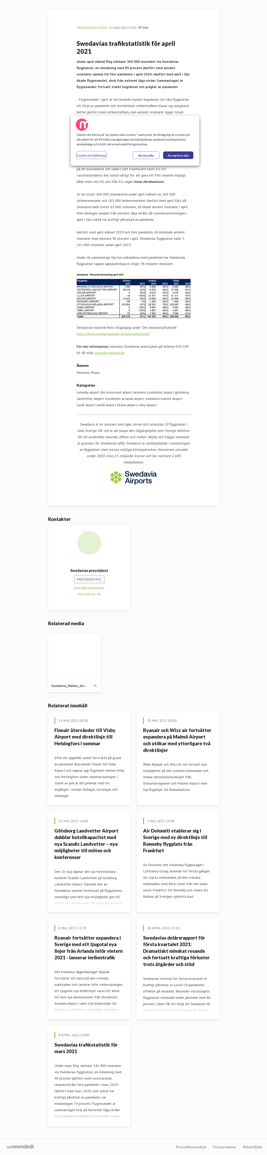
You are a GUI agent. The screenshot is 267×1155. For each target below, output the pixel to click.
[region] (135, 141)
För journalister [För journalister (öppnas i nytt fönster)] (224, 1147)
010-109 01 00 (89, 594)
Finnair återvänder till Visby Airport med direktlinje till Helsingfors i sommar (84, 736)
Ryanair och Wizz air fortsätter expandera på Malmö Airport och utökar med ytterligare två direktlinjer (177, 740)
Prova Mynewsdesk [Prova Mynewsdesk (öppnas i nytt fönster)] (191, 1147)
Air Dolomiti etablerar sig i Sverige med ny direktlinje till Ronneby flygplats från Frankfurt (175, 840)
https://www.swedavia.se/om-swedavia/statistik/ (113, 334)
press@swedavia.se (109, 353)
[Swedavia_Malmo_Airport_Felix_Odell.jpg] (74, 656)
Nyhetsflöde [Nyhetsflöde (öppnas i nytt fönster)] (252, 1147)
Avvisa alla (146, 155)
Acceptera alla (178, 155)
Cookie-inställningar (91, 155)
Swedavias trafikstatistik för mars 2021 (86, 1048)
